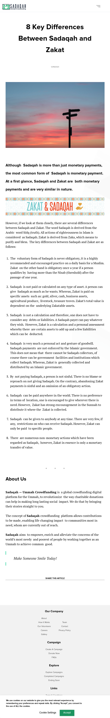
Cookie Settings (47, 713)
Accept (67, 713)
